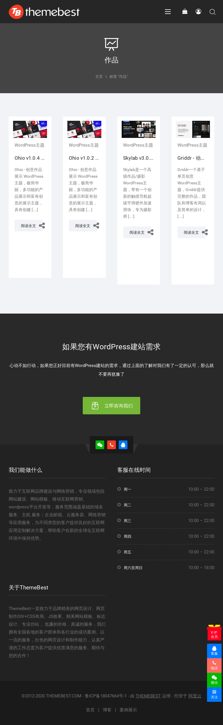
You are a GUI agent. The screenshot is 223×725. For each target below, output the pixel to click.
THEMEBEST (148, 696)
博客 (107, 710)
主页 (99, 76)
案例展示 (128, 710)
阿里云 (195, 696)
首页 (90, 710)
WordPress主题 (29, 145)
